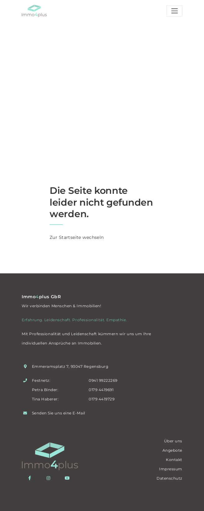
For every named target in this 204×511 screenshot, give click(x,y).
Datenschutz (169, 478)
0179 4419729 (101, 399)
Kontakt (174, 459)
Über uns (173, 441)
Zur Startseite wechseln (77, 237)
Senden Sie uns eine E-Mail (58, 413)
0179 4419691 (101, 389)
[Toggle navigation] (174, 10)
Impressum (170, 469)
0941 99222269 (103, 380)
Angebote (172, 450)
